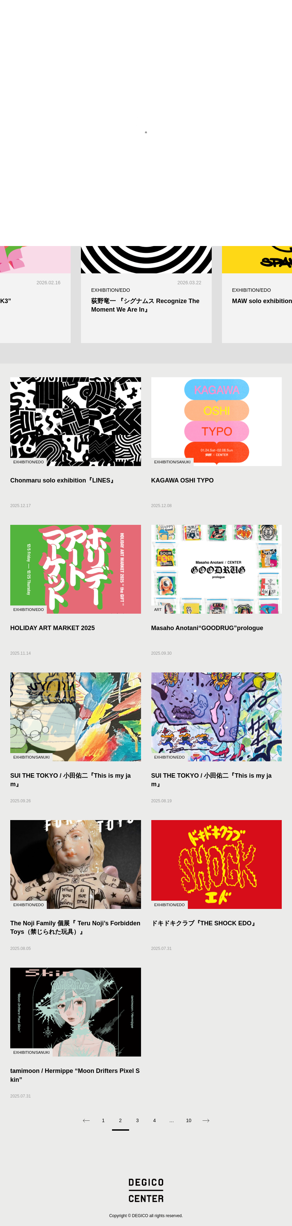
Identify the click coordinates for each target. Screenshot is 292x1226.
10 (189, 1120)
